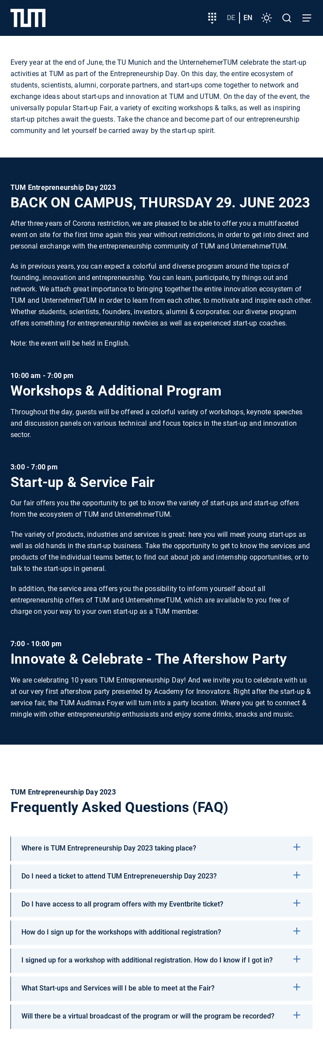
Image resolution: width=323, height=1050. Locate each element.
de (231, 18)
